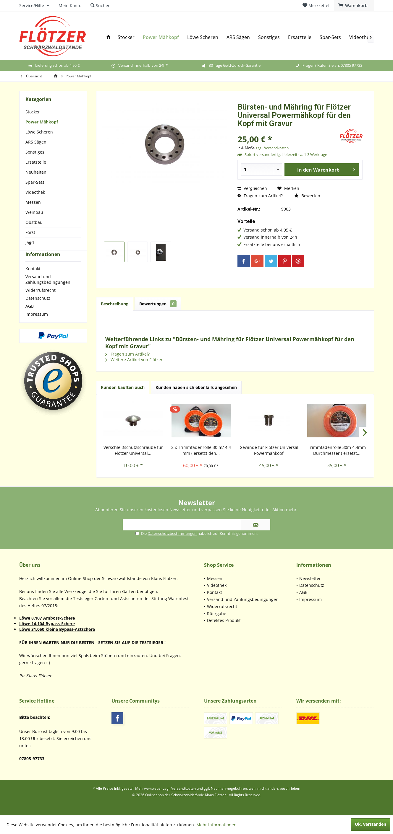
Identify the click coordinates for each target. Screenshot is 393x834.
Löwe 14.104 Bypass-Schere (47, 623)
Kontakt (33, 279)
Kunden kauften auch (123, 387)
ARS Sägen (35, 142)
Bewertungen (158, 303)
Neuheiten (35, 172)
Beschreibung (114, 304)
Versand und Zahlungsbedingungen (47, 290)
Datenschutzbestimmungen (172, 533)
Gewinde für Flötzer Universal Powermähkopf (269, 450)
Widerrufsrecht (40, 301)
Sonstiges (34, 152)
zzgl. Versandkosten (272, 147)
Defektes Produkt (224, 620)
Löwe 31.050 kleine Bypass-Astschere (57, 629)
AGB (29, 317)
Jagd (29, 242)
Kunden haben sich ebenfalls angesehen (196, 387)
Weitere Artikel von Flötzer (134, 359)
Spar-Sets (34, 182)
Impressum (36, 325)
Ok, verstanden (370, 824)
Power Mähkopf (41, 122)
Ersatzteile (35, 162)
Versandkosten (183, 788)
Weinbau (34, 212)
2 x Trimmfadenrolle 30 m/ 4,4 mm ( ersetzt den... (201, 450)
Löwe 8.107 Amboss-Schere (47, 618)
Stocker (32, 112)
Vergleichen (252, 188)
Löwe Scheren (39, 132)
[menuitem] (354, 5)
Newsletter (310, 578)
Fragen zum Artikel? (260, 195)
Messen (33, 202)
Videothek (35, 192)
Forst (30, 232)
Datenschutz (37, 309)
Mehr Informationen (216, 825)
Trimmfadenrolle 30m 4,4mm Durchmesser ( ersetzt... (337, 450)
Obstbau (34, 222)
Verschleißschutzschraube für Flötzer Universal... (133, 450)
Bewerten (307, 195)
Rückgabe (216, 613)
